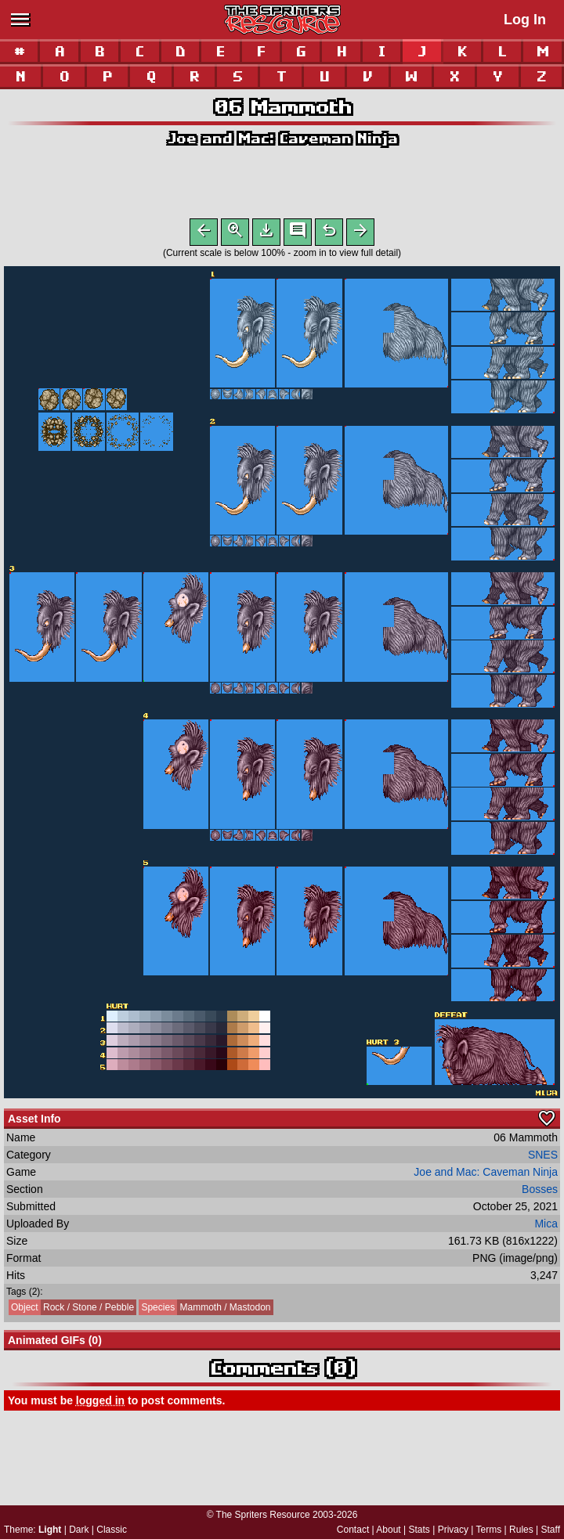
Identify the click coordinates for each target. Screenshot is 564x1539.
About (388, 1529)
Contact (353, 1529)
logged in (100, 1403)
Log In (525, 19)
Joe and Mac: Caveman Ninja (282, 138)
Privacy (453, 1529)
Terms (489, 1529)
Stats (419, 1529)
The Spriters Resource (263, 1514)
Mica (546, 1226)
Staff (550, 1529)
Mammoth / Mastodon (204, 1310)
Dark (79, 1529)
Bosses (540, 1192)
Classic (111, 1529)
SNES (543, 1158)
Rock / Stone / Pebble (71, 1310)
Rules (521, 1529)
